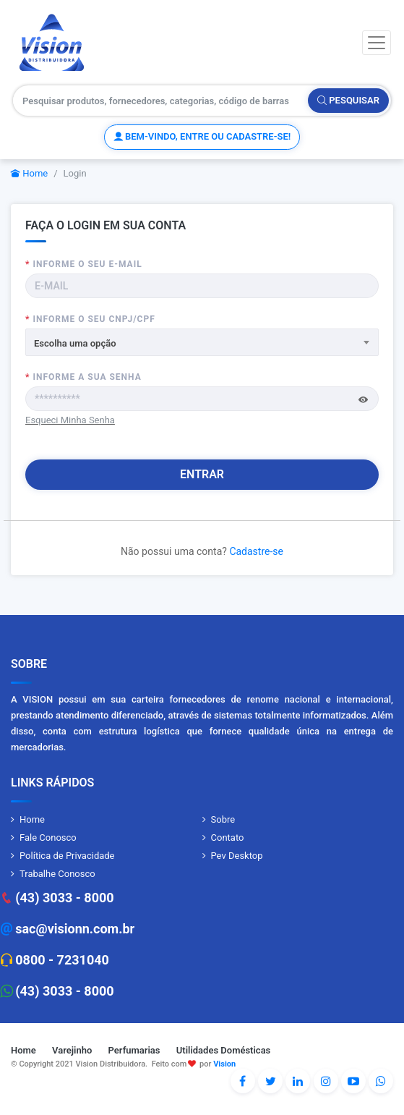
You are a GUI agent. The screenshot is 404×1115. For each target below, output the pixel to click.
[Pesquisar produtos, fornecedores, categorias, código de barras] (161, 101)
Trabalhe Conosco (57, 873)
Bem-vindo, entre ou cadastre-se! (202, 136)
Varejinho (72, 1050)
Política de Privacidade (67, 855)
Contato (227, 837)
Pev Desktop (237, 855)
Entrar (202, 474)
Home (29, 173)
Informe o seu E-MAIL (83, 264)
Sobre (223, 819)
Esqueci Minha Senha (70, 420)
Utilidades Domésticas (223, 1050)
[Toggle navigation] (376, 42)
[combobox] (202, 342)
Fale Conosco (48, 837)
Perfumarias (134, 1050)
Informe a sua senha (83, 377)
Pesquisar (348, 100)
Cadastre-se (256, 551)
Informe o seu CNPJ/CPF (90, 319)
